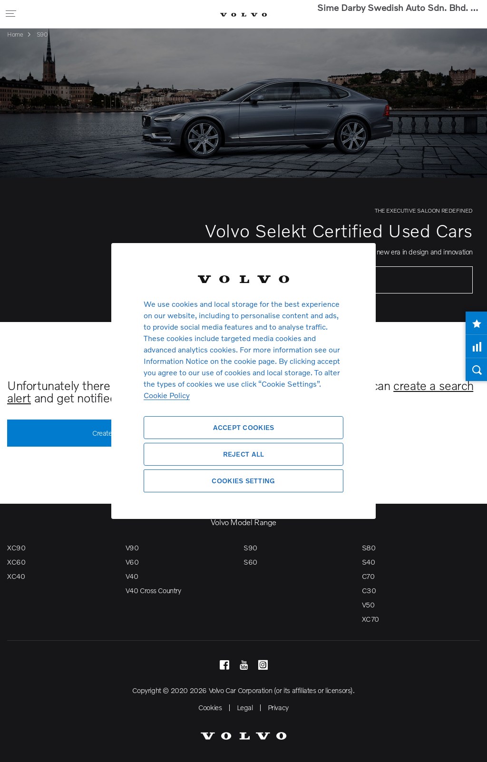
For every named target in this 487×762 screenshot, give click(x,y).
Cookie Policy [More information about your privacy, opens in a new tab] (167, 395)
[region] (243, 381)
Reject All (243, 454)
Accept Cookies (243, 427)
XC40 (16, 576)
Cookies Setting (243, 481)
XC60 (16, 561)
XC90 (16, 547)
